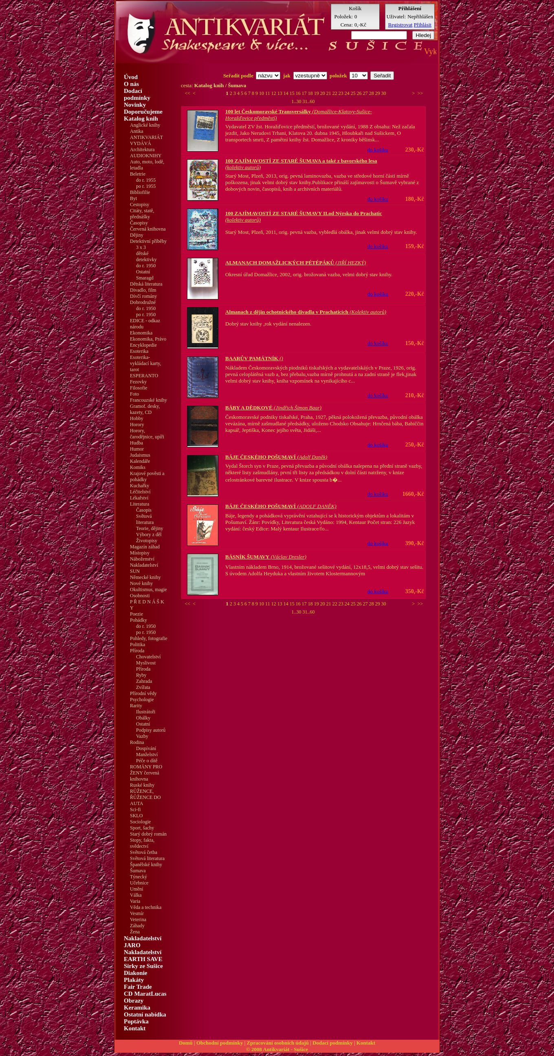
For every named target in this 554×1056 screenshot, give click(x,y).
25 (354, 93)
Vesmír (137, 913)
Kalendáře (140, 461)
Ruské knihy (142, 785)
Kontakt (134, 1028)
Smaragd (145, 278)
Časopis (144, 510)
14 (287, 93)
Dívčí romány (143, 296)
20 (323, 93)
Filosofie (138, 388)
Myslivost (146, 663)
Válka (136, 895)
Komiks (137, 467)
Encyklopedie (143, 345)
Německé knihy (145, 577)
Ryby (141, 675)
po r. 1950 (146, 314)
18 (311, 93)
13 (280, 93)
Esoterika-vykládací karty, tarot (145, 363)
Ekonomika (141, 333)
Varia (135, 901)
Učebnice (139, 883)
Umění (136, 889)
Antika (136, 131)
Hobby (136, 418)
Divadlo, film (143, 290)
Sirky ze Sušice (143, 966)
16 (299, 93)
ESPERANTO (144, 375)
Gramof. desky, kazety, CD (145, 409)
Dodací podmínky (137, 94)
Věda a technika (145, 907)
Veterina (138, 919)
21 (329, 93)
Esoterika (139, 351)
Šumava (138, 870)
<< (188, 93)
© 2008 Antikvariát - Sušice (277, 1049)
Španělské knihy (146, 864)
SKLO (136, 815)
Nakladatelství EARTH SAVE (143, 955)
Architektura (142, 149)
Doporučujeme (143, 111)
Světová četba (143, 852)
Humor (137, 449)
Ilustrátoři (145, 712)
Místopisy (139, 553)
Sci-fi (135, 809)
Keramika (137, 1007)
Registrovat (400, 25)
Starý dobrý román (148, 834)
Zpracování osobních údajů (278, 1043)
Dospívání (146, 748)
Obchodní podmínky (219, 1043)
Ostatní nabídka (145, 1014)
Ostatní (143, 272)
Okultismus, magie (148, 589)
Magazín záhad (145, 547)
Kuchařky (139, 485)
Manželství (147, 754)
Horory (137, 424)
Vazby (142, 736)
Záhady (137, 925)
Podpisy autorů (150, 730)
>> (420, 93)
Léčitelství (140, 492)
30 (383, 93)
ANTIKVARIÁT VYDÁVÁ (146, 140)
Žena (135, 932)
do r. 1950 (146, 265)
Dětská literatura (146, 284)
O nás (131, 84)
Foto (134, 394)
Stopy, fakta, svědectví (142, 843)
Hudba (136, 443)
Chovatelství (148, 657)
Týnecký (138, 877)
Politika (137, 644)
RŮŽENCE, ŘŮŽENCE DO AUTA (145, 797)
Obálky (143, 718)
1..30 (297, 101)
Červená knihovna (148, 229)
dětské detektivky (146, 256)
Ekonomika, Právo (148, 339)
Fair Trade (138, 986)
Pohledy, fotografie (148, 638)
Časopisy (139, 223)
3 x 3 (141, 247)
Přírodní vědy (143, 693)
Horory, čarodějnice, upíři (147, 434)
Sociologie (140, 822)
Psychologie (142, 699)
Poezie (136, 614)
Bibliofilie (140, 192)
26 (360, 93)
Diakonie (135, 973)
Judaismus (140, 455)
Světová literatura (145, 519)
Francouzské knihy (148, 400)
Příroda (143, 669)
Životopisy (146, 540)
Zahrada (144, 681)
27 (366, 93)
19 (317, 93)
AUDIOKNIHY (145, 155)
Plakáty (134, 980)
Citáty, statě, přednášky (142, 214)
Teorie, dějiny (149, 528)
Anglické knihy (145, 125)
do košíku (377, 150)
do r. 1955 (146, 180)
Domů (186, 1043)
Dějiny (136, 235)
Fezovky (138, 382)
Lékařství (139, 498)
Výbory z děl (149, 534)
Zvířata (143, 687)
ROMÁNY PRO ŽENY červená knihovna (146, 773)
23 (342, 93)
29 (378, 93)
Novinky (135, 104)
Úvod (131, 77)
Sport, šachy (142, 828)
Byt (133, 198)
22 (335, 93)
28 (372, 93)
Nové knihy (141, 583)
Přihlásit (422, 25)
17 (305, 93)
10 (262, 93)
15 (293, 93)
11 (268, 93)
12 (274, 93)
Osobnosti (140, 595)
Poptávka (136, 1021)
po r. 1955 (146, 186)
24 (348, 93)
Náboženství (142, 559)
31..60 (309, 101)
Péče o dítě (147, 760)
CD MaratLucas (145, 993)
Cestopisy (139, 204)
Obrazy (133, 1000)
